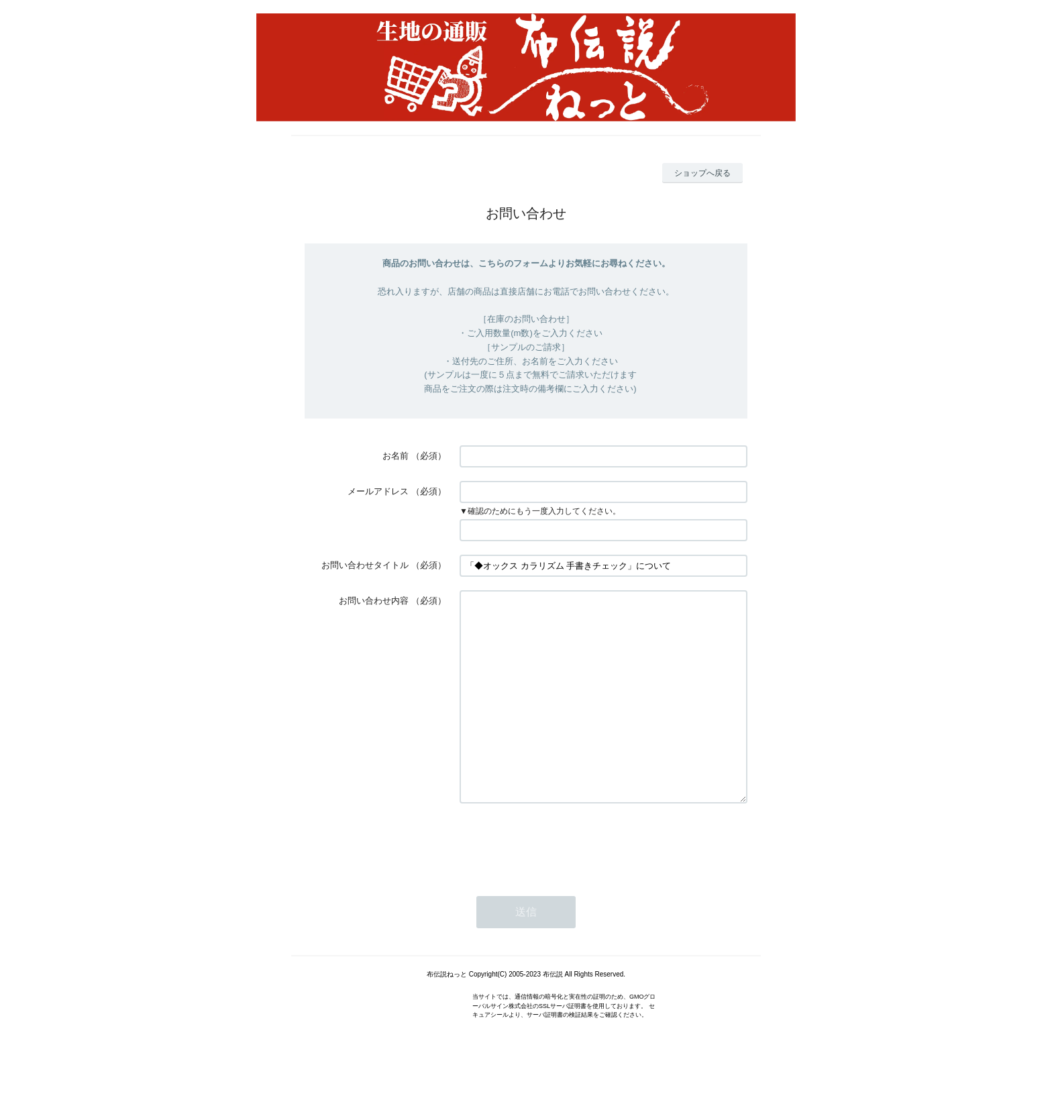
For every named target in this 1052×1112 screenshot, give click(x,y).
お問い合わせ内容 (374, 601)
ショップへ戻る (702, 173)
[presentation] (562, 883)
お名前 (395, 456)
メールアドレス (378, 491)
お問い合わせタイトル (365, 565)
